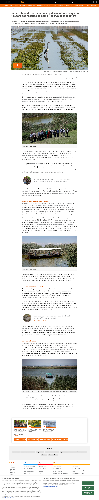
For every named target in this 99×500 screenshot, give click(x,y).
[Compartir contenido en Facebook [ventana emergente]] (63, 77)
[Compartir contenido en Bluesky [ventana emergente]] (69, 77)
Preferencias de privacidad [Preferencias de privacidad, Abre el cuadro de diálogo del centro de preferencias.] (88, 493)
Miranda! (44, 454)
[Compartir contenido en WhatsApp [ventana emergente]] (73, 77)
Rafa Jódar (83, 452)
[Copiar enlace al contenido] (76, 77)
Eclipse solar (39, 452)
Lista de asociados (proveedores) (50, 486)
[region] (49, 488)
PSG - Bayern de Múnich (52, 452)
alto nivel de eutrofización (57, 303)
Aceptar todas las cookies (88, 483)
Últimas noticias (53, 454)
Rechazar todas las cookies (88, 488)
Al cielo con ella (74, 452)
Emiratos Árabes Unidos (27, 452)
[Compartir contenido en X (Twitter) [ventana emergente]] (66, 77)
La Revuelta (16, 452)
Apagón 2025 (64, 452)
